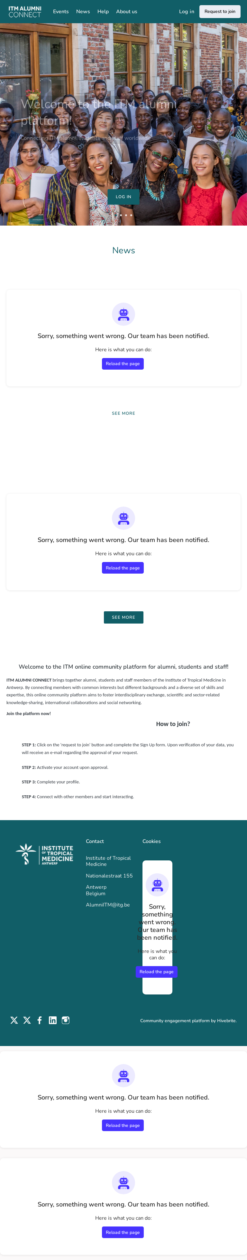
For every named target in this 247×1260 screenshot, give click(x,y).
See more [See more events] (123, 617)
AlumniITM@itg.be (108, 904)
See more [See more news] (123, 413)
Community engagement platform (175, 1021)
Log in (186, 11)
